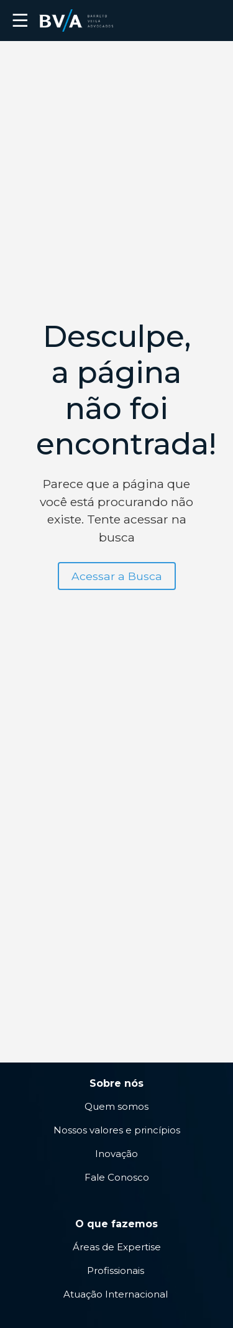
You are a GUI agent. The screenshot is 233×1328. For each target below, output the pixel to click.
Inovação (116, 1154)
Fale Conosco (117, 1177)
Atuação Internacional (116, 1294)
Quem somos (116, 1106)
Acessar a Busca (116, 576)
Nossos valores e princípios (116, 1130)
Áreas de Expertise (117, 1247)
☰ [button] (20, 20)
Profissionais (117, 1270)
